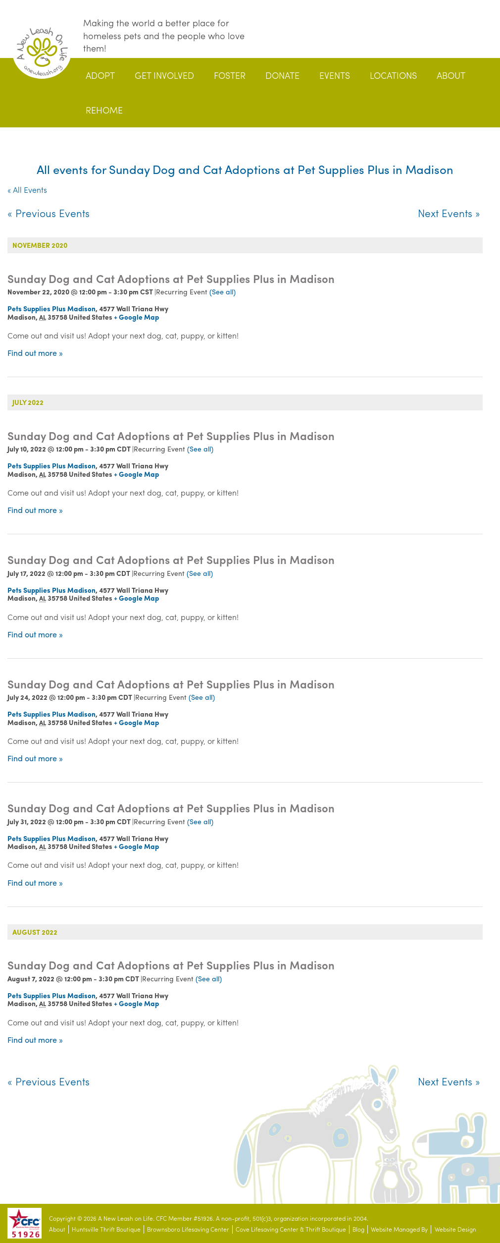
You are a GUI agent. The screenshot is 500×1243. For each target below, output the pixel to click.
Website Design (455, 1229)
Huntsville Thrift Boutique (106, 1229)
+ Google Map (136, 317)
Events (334, 75)
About (451, 75)
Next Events (449, 212)
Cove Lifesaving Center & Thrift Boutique (291, 1229)
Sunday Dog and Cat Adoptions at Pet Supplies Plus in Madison (171, 278)
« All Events (27, 189)
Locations (393, 75)
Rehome (104, 110)
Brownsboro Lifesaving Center (188, 1229)
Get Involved (164, 75)
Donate (282, 75)
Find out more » (35, 352)
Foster (230, 75)
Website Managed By (399, 1229)
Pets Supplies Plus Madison (51, 308)
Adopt (100, 75)
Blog (358, 1229)
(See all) (222, 291)
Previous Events (48, 212)
